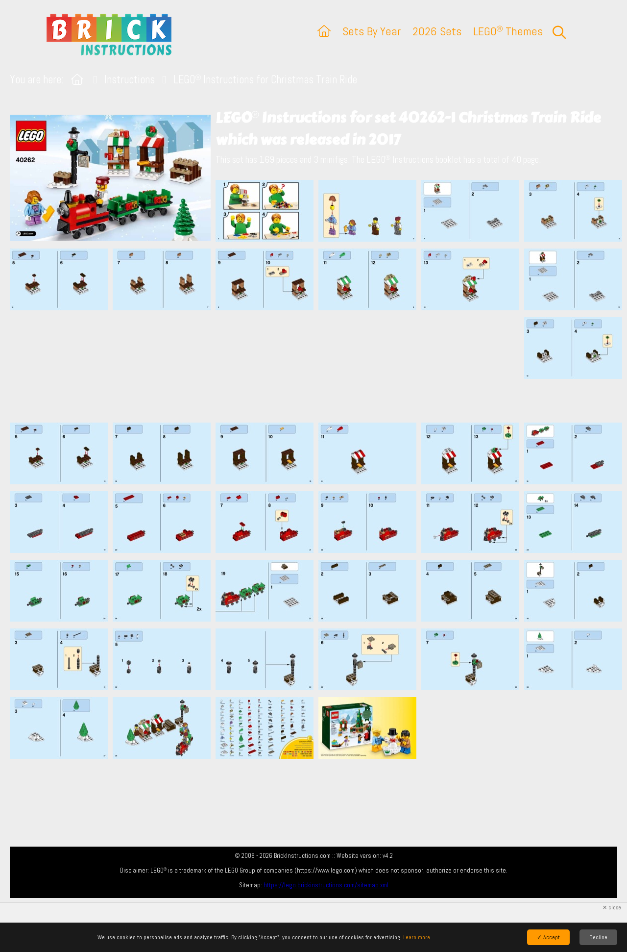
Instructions (129, 80)
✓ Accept (548, 937)
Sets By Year (371, 31)
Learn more (416, 937)
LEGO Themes (508, 31)
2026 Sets (436, 31)
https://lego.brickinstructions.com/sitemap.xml (326, 885)
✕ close (612, 907)
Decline (598, 937)
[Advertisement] (318, 366)
